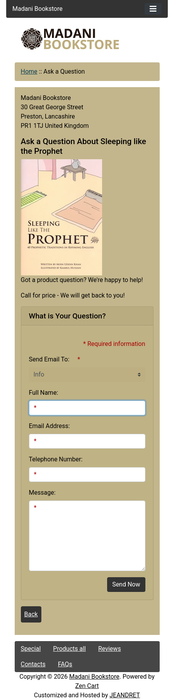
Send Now (126, 584)
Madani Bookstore (94, 676)
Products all (69, 648)
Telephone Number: (56, 459)
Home (29, 71)
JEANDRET (124, 695)
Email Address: (49, 426)
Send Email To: (49, 359)
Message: (42, 492)
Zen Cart (87, 686)
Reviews (109, 648)
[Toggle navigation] (153, 9)
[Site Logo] (87, 39)
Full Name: (43, 392)
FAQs (65, 664)
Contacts (33, 664)
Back (31, 614)
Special (31, 648)
